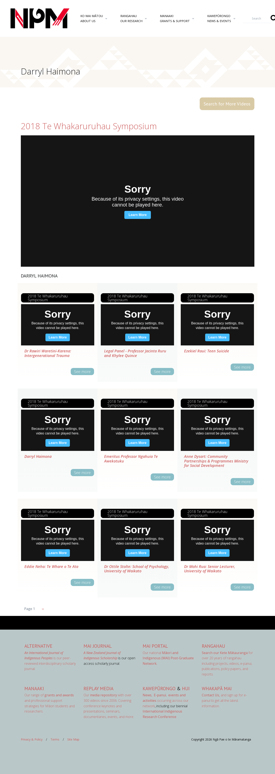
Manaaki (34, 688)
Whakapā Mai (217, 688)
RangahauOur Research (131, 18)
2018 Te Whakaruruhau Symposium (89, 126)
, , (155, 695)
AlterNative (38, 646)
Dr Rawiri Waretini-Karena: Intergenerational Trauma (47, 353)
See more (82, 371)
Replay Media (98, 688)
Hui (186, 688)
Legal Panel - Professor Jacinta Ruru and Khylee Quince (135, 353)
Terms (54, 739)
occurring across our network (166, 700)
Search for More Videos (227, 104)
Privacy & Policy (32, 739)
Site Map (73, 739)
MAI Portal (155, 646)
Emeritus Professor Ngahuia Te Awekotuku (131, 459)
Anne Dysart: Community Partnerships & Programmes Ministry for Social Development (216, 461)
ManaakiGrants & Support (175, 18)
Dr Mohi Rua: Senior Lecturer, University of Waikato (209, 569)
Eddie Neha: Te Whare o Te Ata (51, 566)
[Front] (29, 18)
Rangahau (213, 646)
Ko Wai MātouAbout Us (91, 18)
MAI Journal (98, 646)
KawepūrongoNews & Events (219, 18)
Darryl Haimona (38, 456)
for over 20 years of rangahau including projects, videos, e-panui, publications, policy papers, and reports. (227, 663)
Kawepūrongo (159, 688)
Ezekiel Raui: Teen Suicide (206, 350)
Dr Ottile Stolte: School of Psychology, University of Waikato (136, 569)
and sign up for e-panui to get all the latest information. (224, 700)
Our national (168, 658)
